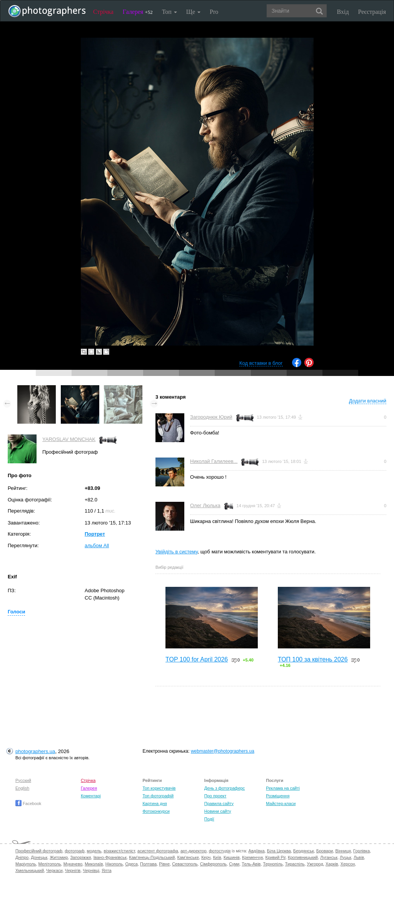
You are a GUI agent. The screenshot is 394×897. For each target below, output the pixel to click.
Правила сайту (219, 803)
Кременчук (252, 857)
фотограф (74, 851)
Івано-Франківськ (110, 857)
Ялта (106, 870)
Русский (23, 780)
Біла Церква (279, 851)
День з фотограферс (224, 788)
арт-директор (193, 851)
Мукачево (72, 864)
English (22, 788)
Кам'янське (188, 857)
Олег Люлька (205, 505)
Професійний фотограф (38, 851)
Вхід (343, 11)
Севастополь (184, 864)
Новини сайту (217, 811)
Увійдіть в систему (176, 552)
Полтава (148, 864)
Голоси (16, 612)
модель (94, 851)
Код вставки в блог (261, 363)
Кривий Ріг (275, 857)
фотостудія (220, 851)
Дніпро (21, 857)
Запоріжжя (80, 857)
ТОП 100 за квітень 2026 (313, 659)
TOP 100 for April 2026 (196, 659)
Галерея (138, 11)
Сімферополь (213, 864)
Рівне (164, 864)
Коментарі (91, 795)
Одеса (131, 864)
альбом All (97, 545)
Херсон (348, 864)
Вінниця (343, 851)
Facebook (28, 803)
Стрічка (103, 11)
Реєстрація (372, 11)
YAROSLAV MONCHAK (68, 439)
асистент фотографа (157, 851)
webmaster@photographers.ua (222, 751)
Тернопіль (273, 864)
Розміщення (277, 795)
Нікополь (114, 864)
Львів (359, 857)
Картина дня (154, 803)
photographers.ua (35, 751)
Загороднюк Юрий (211, 417)
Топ (169, 11)
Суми (234, 864)
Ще (193, 11)
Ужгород (315, 864)
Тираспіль (295, 864)
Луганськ (328, 857)
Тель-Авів (251, 864)
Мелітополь (49, 864)
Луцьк (345, 857)
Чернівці (91, 870)
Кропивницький (303, 857)
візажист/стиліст (119, 851)
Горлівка (361, 851)
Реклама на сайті (283, 788)
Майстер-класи (281, 803)
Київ (217, 857)
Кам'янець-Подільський (152, 857)
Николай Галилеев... (213, 461)
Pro (214, 11)
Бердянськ (303, 851)
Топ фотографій (158, 795)
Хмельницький (29, 870)
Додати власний (367, 401)
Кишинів (232, 857)
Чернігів (72, 870)
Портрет (95, 534)
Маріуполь (25, 864)
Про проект (215, 795)
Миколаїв (94, 864)
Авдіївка (257, 851)
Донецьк (39, 857)
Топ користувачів (158, 788)
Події (209, 819)
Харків (332, 864)
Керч (205, 857)
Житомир (59, 857)
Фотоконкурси (155, 811)
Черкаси (54, 870)
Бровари (324, 851)
